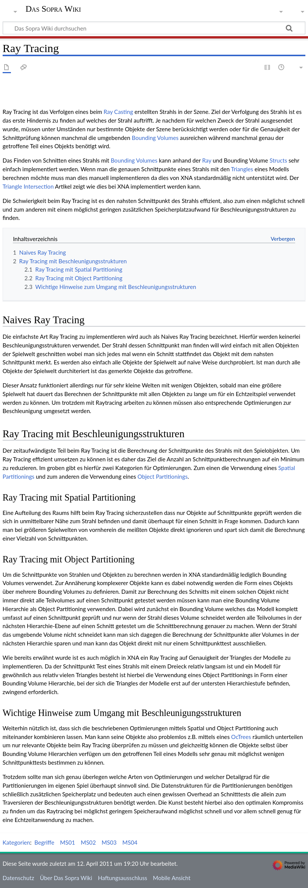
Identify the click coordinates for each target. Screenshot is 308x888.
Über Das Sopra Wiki (66, 877)
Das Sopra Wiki (53, 9)
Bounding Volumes (155, 137)
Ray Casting (118, 111)
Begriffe (44, 842)
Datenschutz (18, 877)
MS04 (130, 842)
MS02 (88, 842)
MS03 (108, 842)
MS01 (67, 842)
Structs (278, 160)
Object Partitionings (163, 476)
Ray (206, 160)
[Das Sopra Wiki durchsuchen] (154, 28)
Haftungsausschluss (122, 877)
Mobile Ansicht (172, 877)
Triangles (242, 169)
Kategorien (16, 842)
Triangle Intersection (28, 186)
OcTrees (241, 736)
